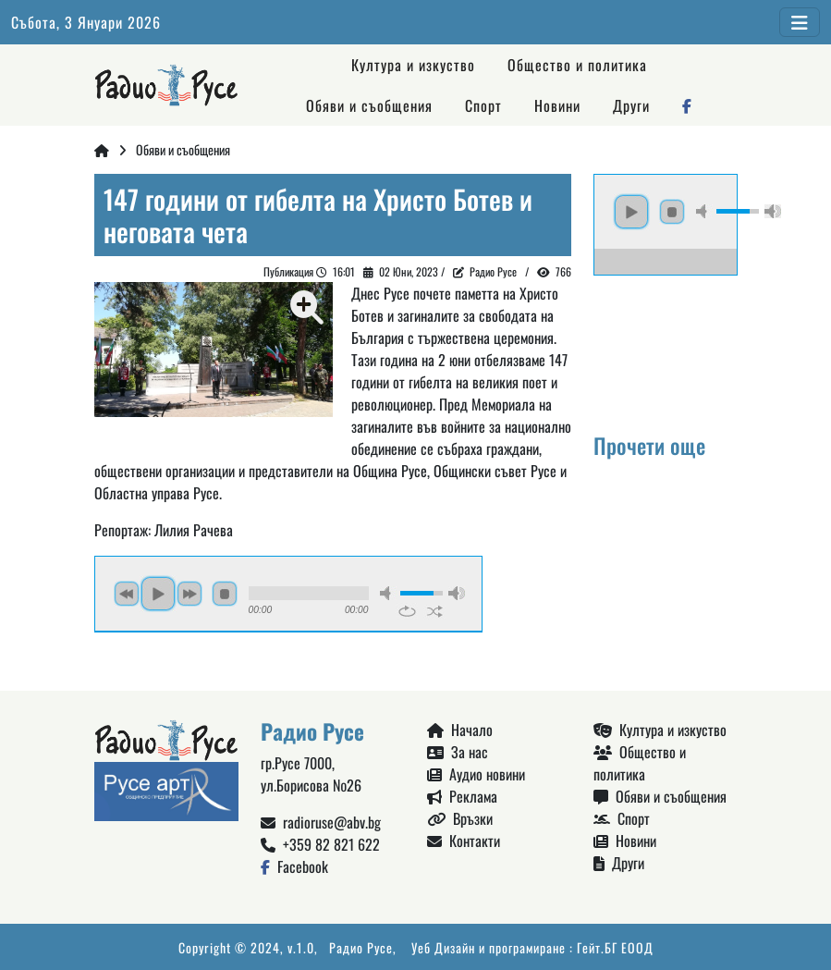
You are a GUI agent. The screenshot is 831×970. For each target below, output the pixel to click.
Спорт (483, 105)
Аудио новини (476, 774)
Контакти (463, 840)
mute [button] (388, 593)
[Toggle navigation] (799, 22)
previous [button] (127, 594)
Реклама (462, 796)
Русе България (665, 345)
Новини (557, 105)
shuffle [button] (434, 611)
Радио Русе (493, 271)
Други (631, 105)
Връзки (460, 818)
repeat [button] (407, 611)
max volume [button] (456, 593)
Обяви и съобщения (369, 105)
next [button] (189, 594)
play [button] (158, 593)
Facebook (294, 866)
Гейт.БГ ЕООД (615, 947)
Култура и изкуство (413, 65)
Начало (460, 729)
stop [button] (225, 594)
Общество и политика (577, 65)
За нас (457, 752)
